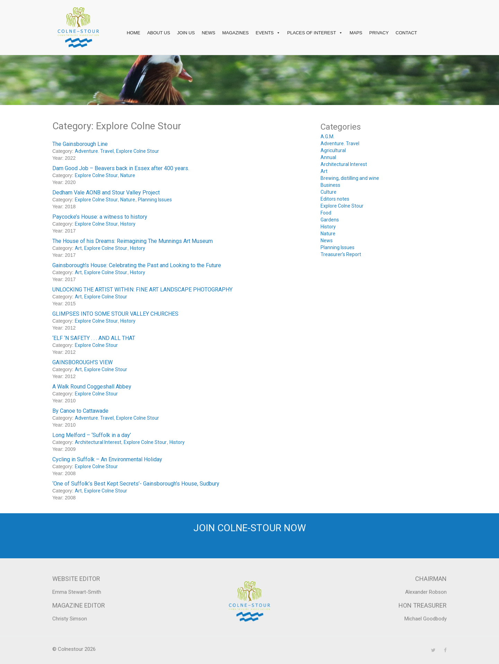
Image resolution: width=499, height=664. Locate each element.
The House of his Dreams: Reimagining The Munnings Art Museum (132, 241)
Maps (356, 32)
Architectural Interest (98, 442)
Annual (328, 157)
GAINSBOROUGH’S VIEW (82, 362)
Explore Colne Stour (137, 151)
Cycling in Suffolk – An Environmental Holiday (107, 459)
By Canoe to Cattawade (80, 411)
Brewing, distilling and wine (350, 178)
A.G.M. (327, 136)
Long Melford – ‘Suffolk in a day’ (91, 435)
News (208, 32)
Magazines (235, 32)
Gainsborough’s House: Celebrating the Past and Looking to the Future (136, 265)
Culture (328, 192)
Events (268, 33)
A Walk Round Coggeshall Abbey (91, 386)
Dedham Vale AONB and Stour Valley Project (106, 192)
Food (326, 213)
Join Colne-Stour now (249, 535)
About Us (158, 32)
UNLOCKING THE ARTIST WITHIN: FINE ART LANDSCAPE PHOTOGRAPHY (142, 289)
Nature (127, 175)
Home (133, 32)
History (127, 224)
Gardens (330, 219)
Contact (406, 32)
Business (330, 185)
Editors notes (335, 199)
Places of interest (315, 33)
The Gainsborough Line (80, 144)
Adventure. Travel (94, 151)
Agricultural (333, 150)
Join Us (186, 32)
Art (78, 248)
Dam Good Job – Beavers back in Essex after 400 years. (120, 168)
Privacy (378, 32)
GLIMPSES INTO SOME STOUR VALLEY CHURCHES (115, 314)
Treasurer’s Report (341, 254)
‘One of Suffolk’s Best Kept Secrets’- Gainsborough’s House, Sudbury (135, 483)
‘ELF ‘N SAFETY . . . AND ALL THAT (93, 338)
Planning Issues (155, 199)
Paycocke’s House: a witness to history (99, 216)
